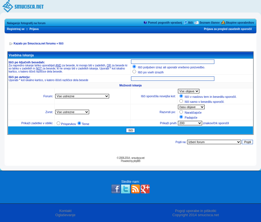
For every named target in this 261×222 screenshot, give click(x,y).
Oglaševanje (65, 215)
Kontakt (65, 211)
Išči (190, 22)
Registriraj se (15, 29)
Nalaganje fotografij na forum (26, 23)
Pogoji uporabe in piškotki (195, 211)
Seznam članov (210, 22)
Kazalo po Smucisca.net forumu (35, 43)
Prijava (34, 29)
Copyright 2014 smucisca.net (195, 215)
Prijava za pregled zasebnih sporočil (228, 29)
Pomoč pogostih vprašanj (165, 22)
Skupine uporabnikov (240, 22)
